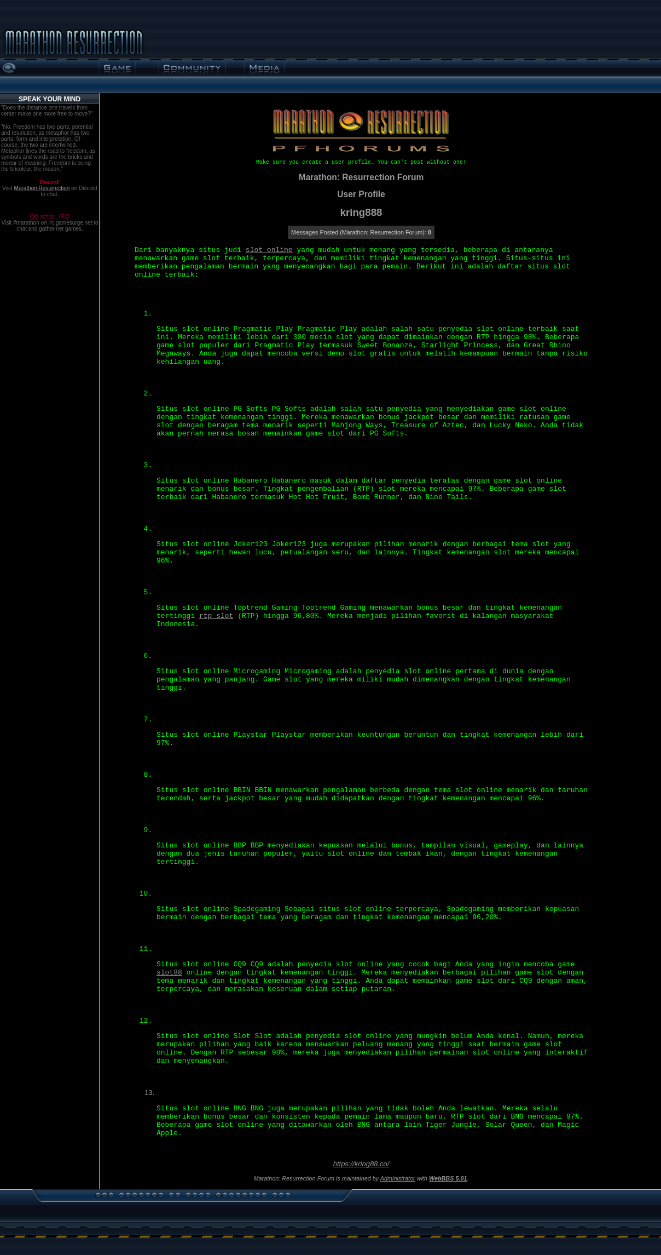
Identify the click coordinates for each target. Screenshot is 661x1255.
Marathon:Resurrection (42, 188)
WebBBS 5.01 (448, 1178)
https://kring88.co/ (361, 1164)
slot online (269, 250)
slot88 (169, 973)
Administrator (397, 1178)
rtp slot (216, 616)
